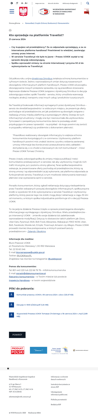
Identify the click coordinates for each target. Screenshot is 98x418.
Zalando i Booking (36, 232)
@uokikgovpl (54, 259)
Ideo (39, 413)
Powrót (17, 335)
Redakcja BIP (56, 404)
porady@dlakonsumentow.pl (31, 274)
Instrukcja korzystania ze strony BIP (60, 385)
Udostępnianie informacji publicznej (59, 393)
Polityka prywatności (59, 399)
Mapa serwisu (39, 3)
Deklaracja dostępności (70, 3)
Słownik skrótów (53, 3)
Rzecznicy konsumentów (21, 277)
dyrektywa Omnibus (42, 79)
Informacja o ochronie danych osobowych (59, 378)
